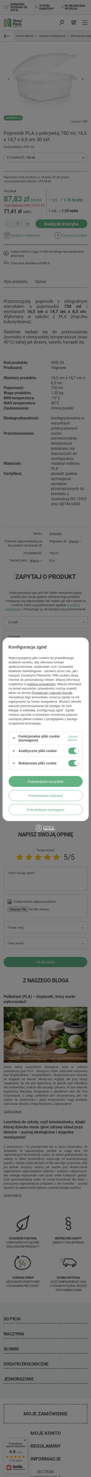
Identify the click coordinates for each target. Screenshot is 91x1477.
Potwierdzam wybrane (46, 795)
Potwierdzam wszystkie (45, 781)
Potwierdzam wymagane (45, 809)
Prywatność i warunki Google (52, 692)
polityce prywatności (41, 684)
